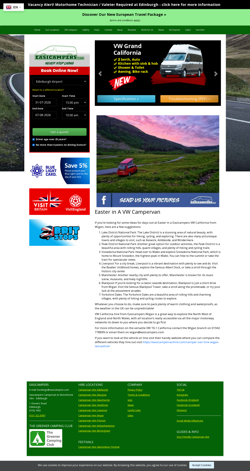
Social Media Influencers (190, 420)
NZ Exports (174, 29)
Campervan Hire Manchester (94, 400)
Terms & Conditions (139, 394)
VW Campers (70, 29)
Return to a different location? (48, 89)
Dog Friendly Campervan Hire (193, 436)
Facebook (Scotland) (188, 405)
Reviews (132, 29)
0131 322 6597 (37, 415)
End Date (37, 108)
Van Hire (200, 29)
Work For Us (147, 29)
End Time (67, 108)
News (161, 29)
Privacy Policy (135, 389)
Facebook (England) (188, 400)
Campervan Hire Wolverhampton (96, 425)
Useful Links (134, 410)
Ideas (120, 29)
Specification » (126, 98)
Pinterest (182, 410)
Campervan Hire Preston (92, 420)
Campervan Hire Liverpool (92, 410)
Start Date (38, 95)
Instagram (182, 394)
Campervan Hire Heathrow (93, 405)
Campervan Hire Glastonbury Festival (98, 446)
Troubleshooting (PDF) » (189, 98)
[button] (104, 73)
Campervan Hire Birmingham (94, 430)
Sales (188, 29)
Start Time (68, 95)
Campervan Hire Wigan (91, 415)
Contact (108, 29)
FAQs (97, 29)
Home (37, 29)
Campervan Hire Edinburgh (93, 389)
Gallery (85, 29)
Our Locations (52, 29)
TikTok (180, 389)
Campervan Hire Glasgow (92, 394)
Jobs (130, 400)
